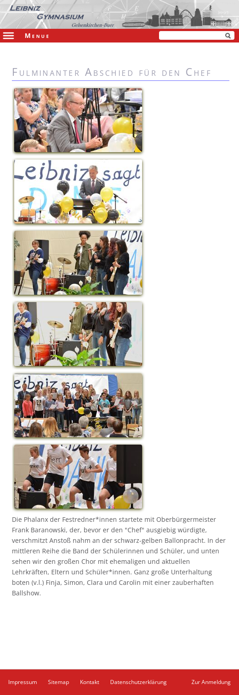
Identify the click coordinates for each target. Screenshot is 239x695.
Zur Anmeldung (211, 682)
